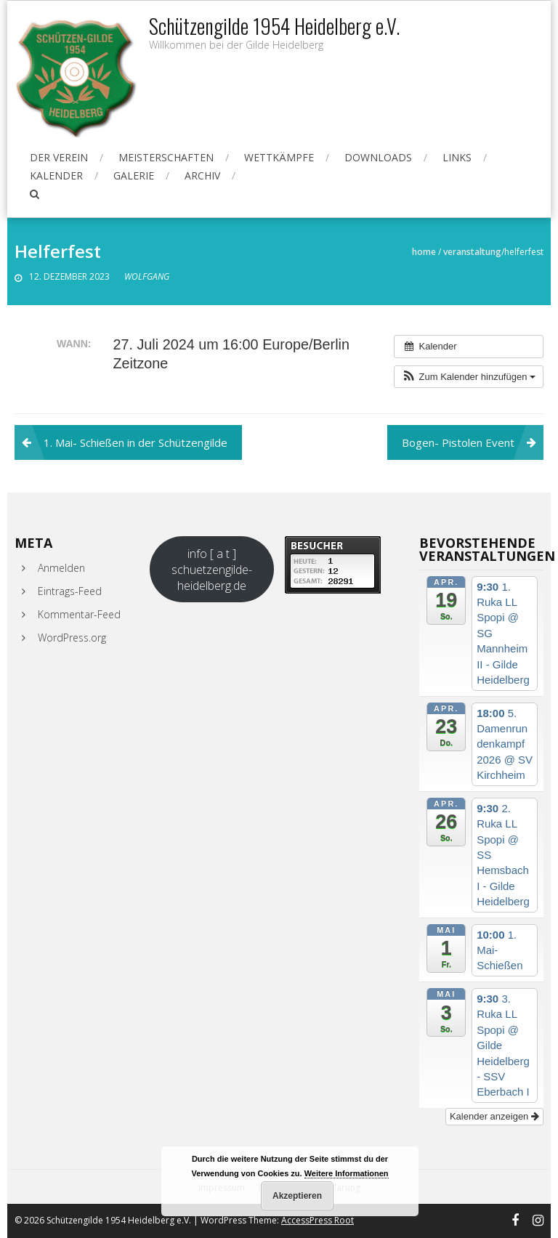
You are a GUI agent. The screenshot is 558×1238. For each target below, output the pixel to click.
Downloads (378, 157)
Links (457, 157)
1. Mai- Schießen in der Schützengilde (135, 442)
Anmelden (61, 568)
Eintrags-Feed (70, 591)
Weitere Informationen (346, 1173)
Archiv (202, 175)
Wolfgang (146, 276)
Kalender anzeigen (494, 1116)
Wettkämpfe (279, 157)
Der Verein (59, 157)
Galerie (133, 175)
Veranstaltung (472, 252)
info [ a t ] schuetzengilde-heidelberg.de (211, 570)
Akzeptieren (297, 1196)
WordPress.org (72, 637)
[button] (469, 377)
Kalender (56, 175)
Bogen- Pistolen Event (458, 442)
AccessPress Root (317, 1220)
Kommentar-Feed (79, 614)
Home (424, 252)
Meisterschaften (166, 157)
